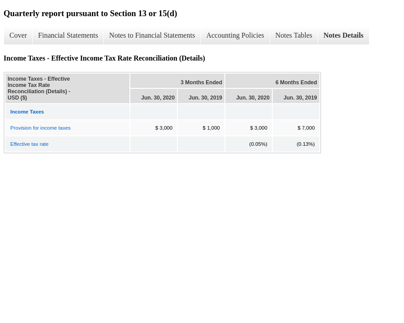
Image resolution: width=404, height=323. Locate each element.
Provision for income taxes (40, 128)
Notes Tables (294, 35)
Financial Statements (68, 35)
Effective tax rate (29, 144)
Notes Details (343, 35)
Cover (18, 35)
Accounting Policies (235, 35)
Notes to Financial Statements (152, 35)
